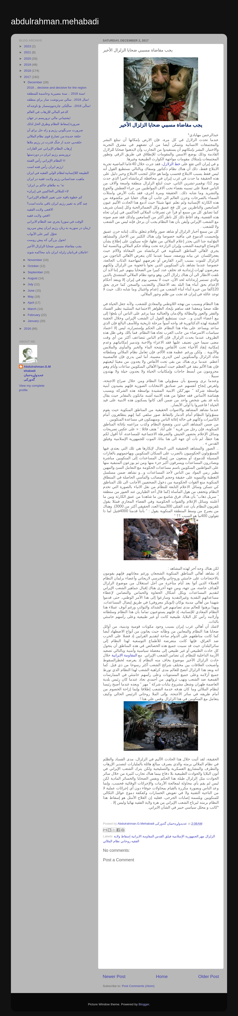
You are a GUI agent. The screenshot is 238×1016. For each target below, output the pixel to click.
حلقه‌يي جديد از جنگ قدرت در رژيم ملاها (54, 142)
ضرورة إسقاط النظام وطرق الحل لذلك (53, 124)
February (34, 315)
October (34, 266)
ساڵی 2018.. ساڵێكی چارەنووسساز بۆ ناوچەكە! (59, 106)
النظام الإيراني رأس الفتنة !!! (46, 160)
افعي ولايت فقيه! (38, 215)
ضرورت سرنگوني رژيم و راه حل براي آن (55, 130)
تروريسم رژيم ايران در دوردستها (49, 154)
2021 (28, 52)
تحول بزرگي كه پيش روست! (46, 240)
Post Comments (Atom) (138, 986)
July (31, 284)
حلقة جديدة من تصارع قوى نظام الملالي (54, 136)
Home (162, 976)
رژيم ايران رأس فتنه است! (45, 167)
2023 (28, 46)
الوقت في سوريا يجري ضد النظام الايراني (55, 221)
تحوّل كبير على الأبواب (42, 234)
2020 (28, 58)
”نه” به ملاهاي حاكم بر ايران (45, 185)
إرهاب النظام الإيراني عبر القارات (49, 148)
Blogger (144, 1004)
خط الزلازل (171, 164)
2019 (28, 64)
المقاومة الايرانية (124, 655)
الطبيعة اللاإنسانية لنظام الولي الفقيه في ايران (58, 173)
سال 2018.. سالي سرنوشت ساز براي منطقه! (58, 99)
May (31, 296)
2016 (28, 328)
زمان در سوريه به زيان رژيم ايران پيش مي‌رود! (59, 228)
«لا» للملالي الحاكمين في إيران (48, 191)
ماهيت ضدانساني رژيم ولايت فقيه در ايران (56, 179)
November (35, 260)
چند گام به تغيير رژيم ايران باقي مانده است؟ (57, 203)
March (32, 309)
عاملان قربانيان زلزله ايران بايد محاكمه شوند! (57, 252)
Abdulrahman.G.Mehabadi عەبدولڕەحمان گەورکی (37, 373)
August (33, 278)
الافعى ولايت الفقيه (40, 209)
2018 (28, 70)
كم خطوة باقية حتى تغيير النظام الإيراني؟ (55, 197)
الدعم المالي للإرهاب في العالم (47, 112)
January (34, 321)
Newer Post (114, 976)
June (31, 290)
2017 (28, 77)
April (31, 302)
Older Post (208, 976)
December (35, 82)
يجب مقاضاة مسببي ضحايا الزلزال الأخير (54, 246)
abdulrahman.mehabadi (55, 21)
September (36, 272)
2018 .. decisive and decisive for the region (56, 87)
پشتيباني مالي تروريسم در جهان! (49, 118)
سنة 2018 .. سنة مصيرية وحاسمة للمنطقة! (56, 93)
